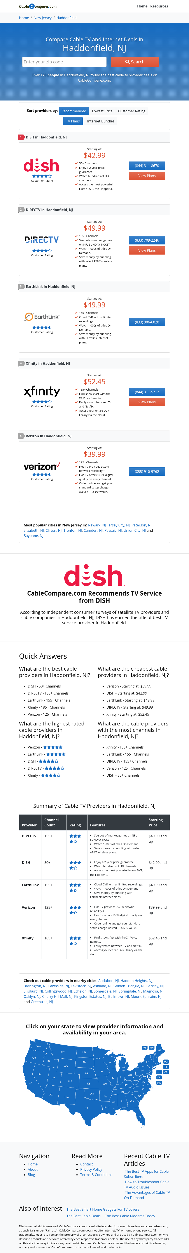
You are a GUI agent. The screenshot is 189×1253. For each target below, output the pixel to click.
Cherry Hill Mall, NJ (57, 996)
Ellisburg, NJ (33, 991)
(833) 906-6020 (147, 322)
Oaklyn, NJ (32, 996)
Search (135, 62)
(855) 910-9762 (147, 471)
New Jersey (43, 17)
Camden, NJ (93, 530)
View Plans (147, 175)
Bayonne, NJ (33, 535)
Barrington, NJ (35, 986)
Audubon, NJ (108, 980)
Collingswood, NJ (58, 991)
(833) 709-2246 (147, 240)
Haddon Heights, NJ (136, 980)
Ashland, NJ (102, 986)
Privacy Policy (91, 1169)
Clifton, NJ (54, 530)
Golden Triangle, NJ (128, 986)
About (33, 1169)
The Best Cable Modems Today (130, 1216)
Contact (86, 1164)
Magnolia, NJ (153, 991)
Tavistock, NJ (81, 986)
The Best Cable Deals (83, 1216)
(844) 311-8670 (147, 165)
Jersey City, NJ (119, 525)
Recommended (73, 111)
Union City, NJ (135, 530)
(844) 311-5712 (147, 392)
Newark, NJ (97, 525)
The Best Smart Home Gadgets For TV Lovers (102, 1209)
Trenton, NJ (72, 530)
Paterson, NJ (141, 525)
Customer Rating (131, 111)
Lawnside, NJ (58, 986)
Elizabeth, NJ (34, 530)
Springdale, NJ (130, 991)
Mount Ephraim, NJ (146, 996)
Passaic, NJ (113, 530)
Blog (31, 1174)
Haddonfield (66, 17)
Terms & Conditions (96, 1174)
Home (142, 6)
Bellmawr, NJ (118, 996)
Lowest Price (102, 111)
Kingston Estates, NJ (90, 996)
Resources (159, 6)
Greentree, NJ (42, 1001)
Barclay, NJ (155, 986)
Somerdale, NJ (105, 991)
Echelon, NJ (83, 991)
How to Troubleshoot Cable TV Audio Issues (146, 1184)
